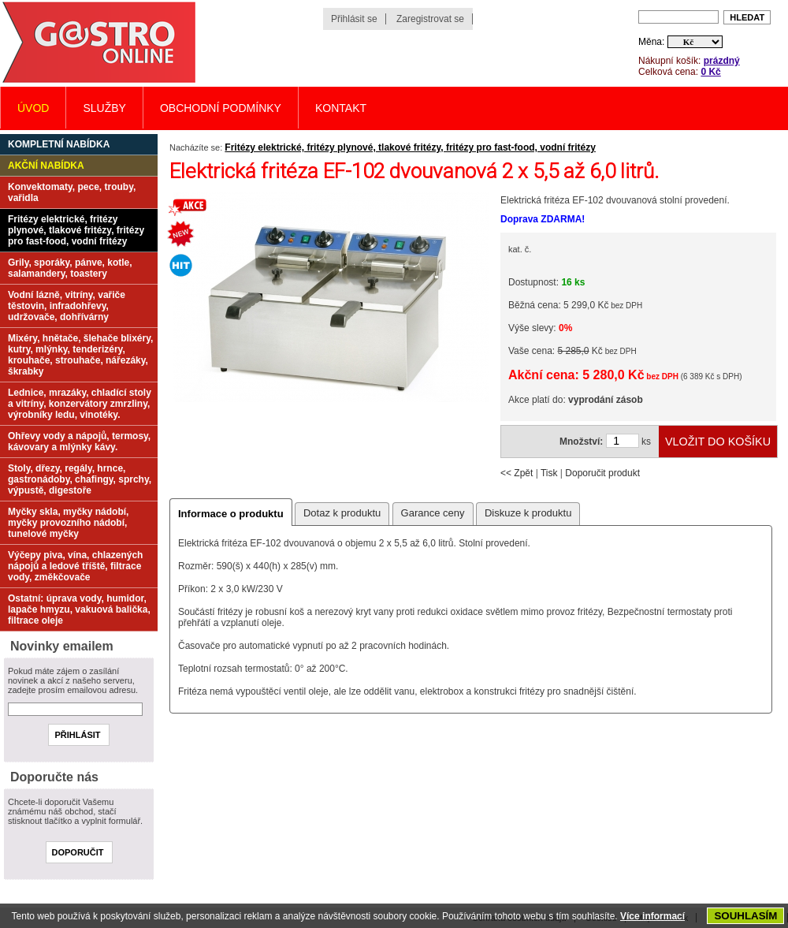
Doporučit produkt (602, 473)
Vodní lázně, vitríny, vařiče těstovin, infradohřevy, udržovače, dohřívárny (66, 305)
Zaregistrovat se (430, 18)
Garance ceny (433, 513)
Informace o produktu (231, 514)
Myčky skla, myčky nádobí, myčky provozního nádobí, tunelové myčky (68, 522)
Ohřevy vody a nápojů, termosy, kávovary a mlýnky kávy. (79, 441)
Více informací (652, 916)
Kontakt (340, 108)
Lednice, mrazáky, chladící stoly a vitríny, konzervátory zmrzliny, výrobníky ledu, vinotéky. (79, 403)
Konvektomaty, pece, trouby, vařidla (72, 192)
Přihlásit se (354, 18)
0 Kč (710, 71)
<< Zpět (516, 473)
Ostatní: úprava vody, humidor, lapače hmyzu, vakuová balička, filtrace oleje (79, 609)
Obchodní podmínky (220, 108)
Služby (104, 108)
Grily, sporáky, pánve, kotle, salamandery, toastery (70, 268)
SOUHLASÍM (745, 916)
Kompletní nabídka (59, 144)
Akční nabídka (46, 165)
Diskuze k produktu (528, 513)
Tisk (549, 473)
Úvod (33, 108)
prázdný (722, 60)
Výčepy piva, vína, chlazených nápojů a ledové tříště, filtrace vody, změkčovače (75, 566)
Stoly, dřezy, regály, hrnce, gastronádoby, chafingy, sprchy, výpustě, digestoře (79, 479)
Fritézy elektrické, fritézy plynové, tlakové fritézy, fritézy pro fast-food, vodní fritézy (410, 147)
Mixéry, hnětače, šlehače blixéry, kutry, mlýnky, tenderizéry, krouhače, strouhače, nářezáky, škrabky (80, 355)
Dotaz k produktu (342, 513)
